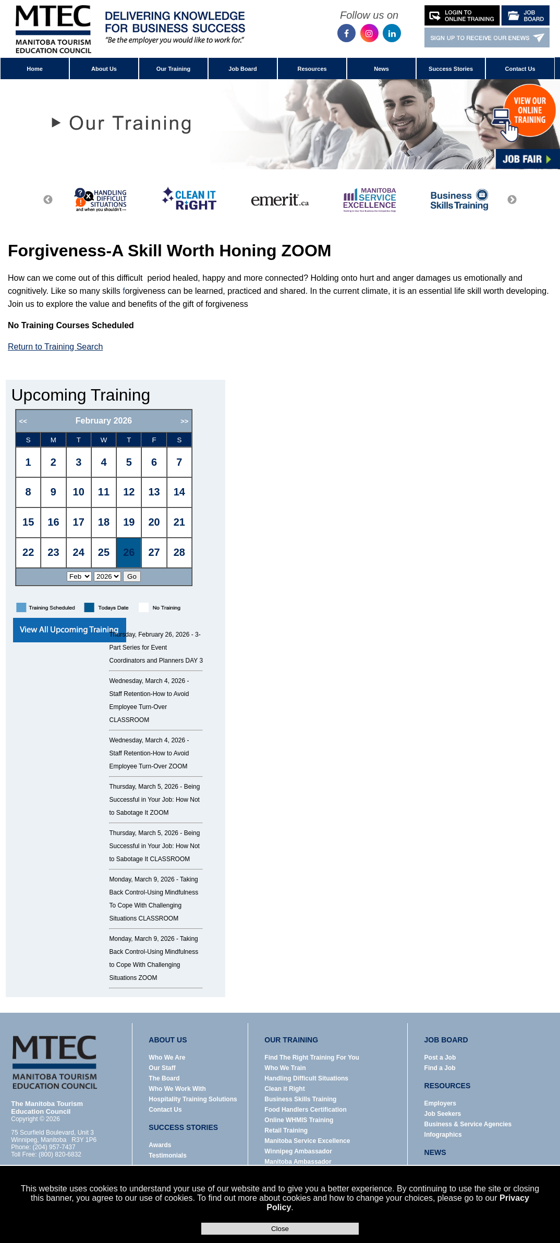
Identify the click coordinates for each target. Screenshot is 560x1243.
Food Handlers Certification (305, 1109)
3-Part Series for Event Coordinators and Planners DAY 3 (156, 647)
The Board (164, 1078)
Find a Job (440, 1068)
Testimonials (167, 1155)
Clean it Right (284, 1088)
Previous (48, 200)
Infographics (443, 1134)
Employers (440, 1103)
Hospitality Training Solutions (193, 1099)
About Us (104, 69)
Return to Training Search (55, 346)
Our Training (173, 69)
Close (280, 1229)
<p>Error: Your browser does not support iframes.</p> (117, 502)
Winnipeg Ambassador (298, 1151)
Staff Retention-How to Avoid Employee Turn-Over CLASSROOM (149, 707)
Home (35, 69)
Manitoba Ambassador (297, 1161)
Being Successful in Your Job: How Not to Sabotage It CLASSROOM (154, 846)
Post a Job (440, 1057)
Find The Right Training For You (311, 1057)
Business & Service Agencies (468, 1124)
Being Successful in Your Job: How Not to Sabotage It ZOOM (154, 799)
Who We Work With (177, 1088)
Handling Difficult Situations (306, 1078)
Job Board (242, 69)
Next (512, 200)
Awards (160, 1145)
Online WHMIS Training (298, 1120)
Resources (311, 69)
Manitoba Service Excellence (307, 1141)
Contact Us (520, 69)
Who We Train (285, 1068)
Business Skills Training (300, 1099)
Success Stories (451, 69)
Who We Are (167, 1057)
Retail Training (286, 1130)
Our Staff (162, 1068)
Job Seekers (442, 1113)
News (381, 69)
